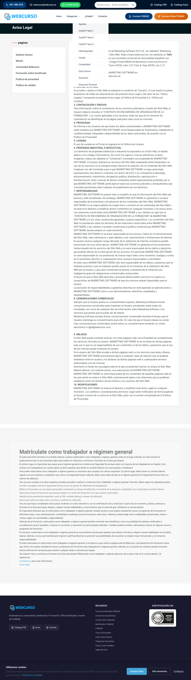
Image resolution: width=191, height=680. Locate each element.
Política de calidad (26, 85)
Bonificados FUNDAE (105, 624)
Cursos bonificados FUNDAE (108, 611)
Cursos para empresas (105, 620)
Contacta (102, 16)
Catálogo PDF (18, 627)
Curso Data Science (104, 637)
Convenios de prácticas (106, 616)
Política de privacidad (27, 79)
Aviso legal (24, 564)
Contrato (51, 627)
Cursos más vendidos (105, 645)
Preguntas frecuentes (105, 641)
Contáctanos (25, 561)
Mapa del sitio (102, 650)
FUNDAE (99, 628)
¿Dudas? (89, 16)
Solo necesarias (159, 671)
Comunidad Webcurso (27, 67)
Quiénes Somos (24, 54)
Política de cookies (32, 675)
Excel (36, 627)
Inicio (59, 16)
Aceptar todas (136, 671)
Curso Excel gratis (103, 633)
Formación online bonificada (31, 73)
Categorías (73, 16)
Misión (19, 60)
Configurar (179, 671)
